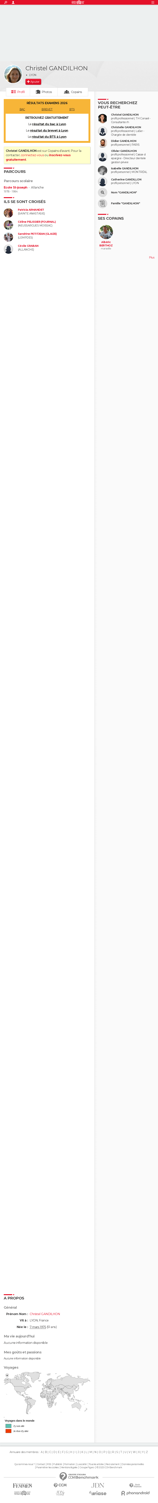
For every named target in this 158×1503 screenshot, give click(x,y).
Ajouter (34, 81)
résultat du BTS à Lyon (49, 137)
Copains (76, 92)
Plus (151, 257)
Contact (41, 1464)
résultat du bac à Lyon (49, 124)
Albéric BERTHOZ (106, 244)
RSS (49, 1464)
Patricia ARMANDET (31, 209)
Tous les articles (96, 1464)
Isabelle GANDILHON (124, 168)
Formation (69, 1464)
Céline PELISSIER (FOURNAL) (37, 221)
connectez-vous (32, 155)
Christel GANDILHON (125, 114)
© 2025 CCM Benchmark (109, 1467)
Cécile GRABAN (28, 246)
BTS (72, 109)
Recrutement (113, 1464)
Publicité (57, 1464)
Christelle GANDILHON (126, 127)
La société (82, 1464)
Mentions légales (69, 1467)
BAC (22, 109)
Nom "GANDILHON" (124, 192)
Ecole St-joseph (15, 187)
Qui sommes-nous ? (24, 1464)
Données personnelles (133, 1464)
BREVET (47, 109)
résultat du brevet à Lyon (49, 130)
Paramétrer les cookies (47, 1467)
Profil (21, 92)
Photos (47, 92)
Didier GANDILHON (123, 141)
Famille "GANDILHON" (125, 203)
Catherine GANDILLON (126, 179)
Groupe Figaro (86, 1467)
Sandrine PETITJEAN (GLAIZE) (37, 233)
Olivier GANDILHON (124, 151)
